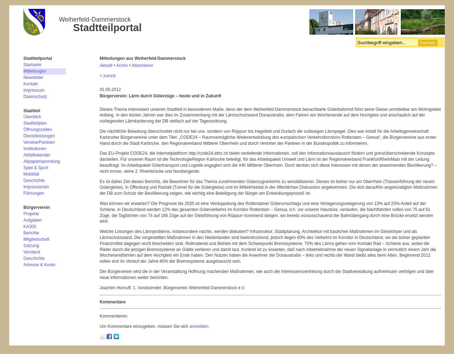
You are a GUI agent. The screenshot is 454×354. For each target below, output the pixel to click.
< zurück (108, 75)
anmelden (198, 326)
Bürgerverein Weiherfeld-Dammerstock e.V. (234, 23)
